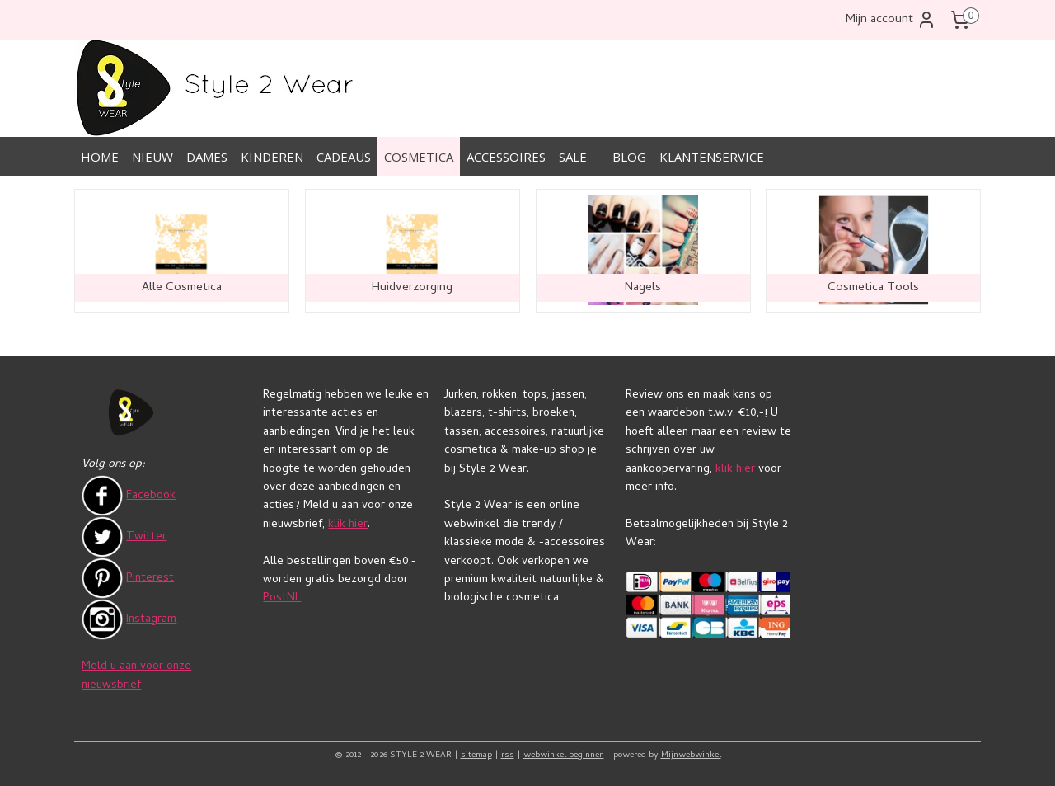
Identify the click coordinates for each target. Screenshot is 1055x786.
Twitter (146, 537)
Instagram (151, 619)
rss (507, 755)
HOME (100, 156)
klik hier (348, 524)
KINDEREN (272, 156)
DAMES (206, 156)
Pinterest (150, 578)
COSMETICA (418, 156)
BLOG (629, 156)
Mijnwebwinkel (691, 755)
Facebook (151, 496)
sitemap (476, 755)
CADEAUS (343, 156)
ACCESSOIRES (506, 156)
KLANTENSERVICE (711, 156)
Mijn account (891, 20)
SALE (573, 156)
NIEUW (152, 156)
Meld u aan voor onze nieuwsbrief (136, 675)
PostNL (282, 598)
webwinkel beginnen (563, 755)
